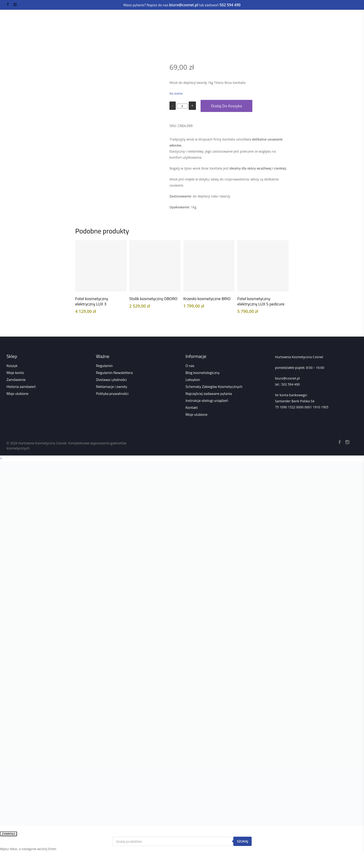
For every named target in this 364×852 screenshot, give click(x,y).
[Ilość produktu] (182, 106)
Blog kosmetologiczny (202, 372)
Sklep (105, 33)
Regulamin (104, 365)
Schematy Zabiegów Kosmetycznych (213, 386)
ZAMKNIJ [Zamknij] (8, 834)
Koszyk (11, 365)
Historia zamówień (21, 386)
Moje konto (15, 372)
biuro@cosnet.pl (287, 378)
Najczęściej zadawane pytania (208, 393)
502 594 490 (290, 384)
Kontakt (191, 407)
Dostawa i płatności (111, 379)
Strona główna (85, 33)
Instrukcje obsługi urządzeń (206, 400)
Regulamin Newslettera (114, 372)
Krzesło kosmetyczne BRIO (207, 298)
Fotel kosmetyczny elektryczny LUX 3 (91, 301)
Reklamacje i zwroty (111, 386)
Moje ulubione (17, 393)
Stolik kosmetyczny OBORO (153, 298)
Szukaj (242, 841)
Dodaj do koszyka (226, 105)
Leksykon (192, 379)
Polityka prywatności (112, 393)
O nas (189, 365)
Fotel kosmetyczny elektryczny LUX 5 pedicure (260, 301)
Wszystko (121, 33)
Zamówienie (16, 379)
